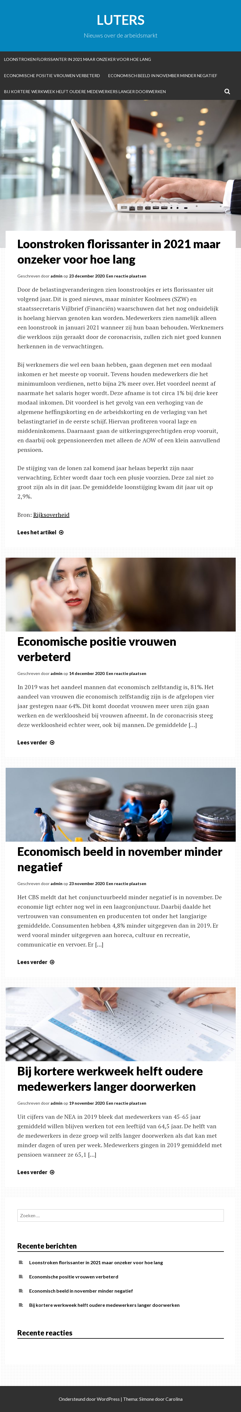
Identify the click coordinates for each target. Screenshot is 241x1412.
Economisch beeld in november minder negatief (162, 75)
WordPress (108, 1399)
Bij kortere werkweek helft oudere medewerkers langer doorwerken (85, 91)
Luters (121, 20)
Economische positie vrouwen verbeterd (52, 75)
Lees (41, 532)
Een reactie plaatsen (126, 275)
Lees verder (36, 742)
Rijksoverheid (51, 515)
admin (56, 275)
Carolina (174, 1399)
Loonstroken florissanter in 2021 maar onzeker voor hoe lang (77, 59)
